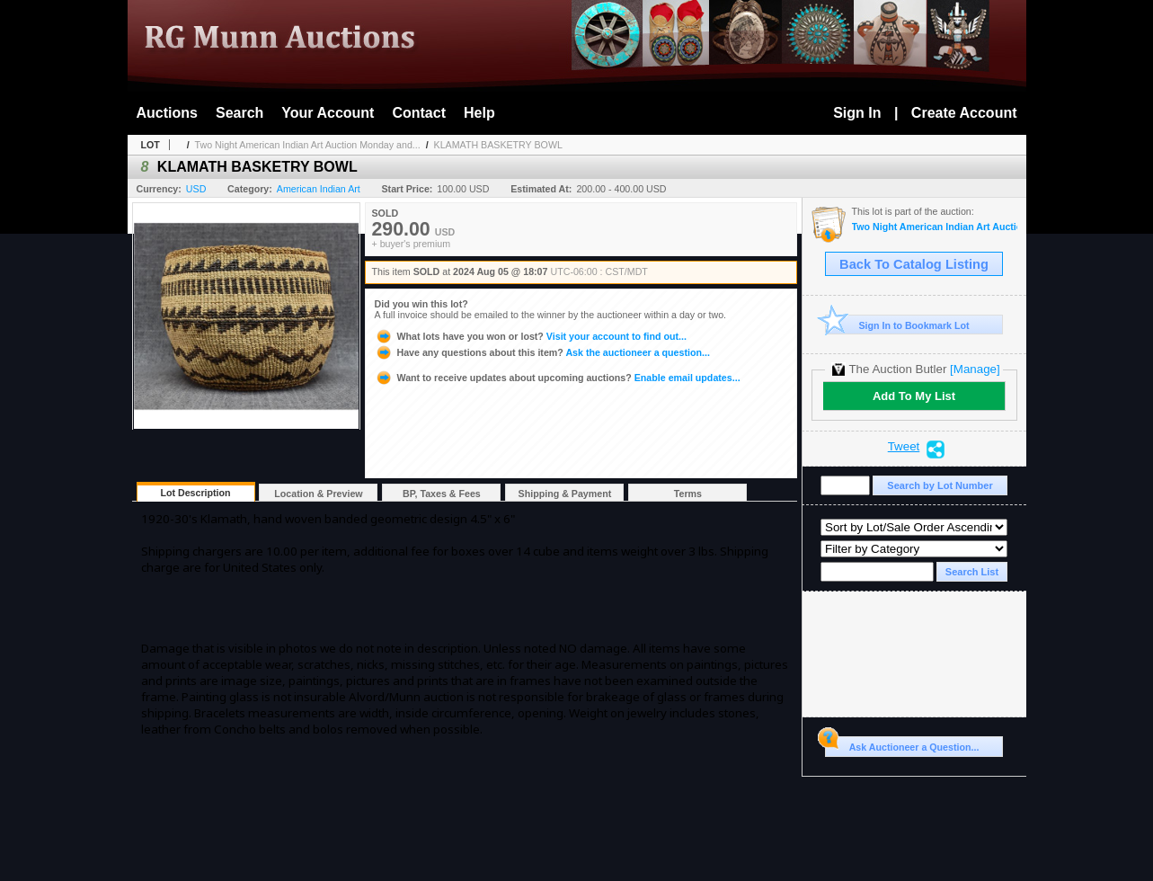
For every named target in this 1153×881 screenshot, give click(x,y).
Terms (688, 493)
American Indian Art (318, 188)
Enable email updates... (558, 377)
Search (239, 112)
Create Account (964, 112)
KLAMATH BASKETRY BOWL (498, 144)
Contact (419, 112)
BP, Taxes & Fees (442, 493)
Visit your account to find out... (531, 336)
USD (196, 188)
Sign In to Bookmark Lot (897, 325)
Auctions (167, 112)
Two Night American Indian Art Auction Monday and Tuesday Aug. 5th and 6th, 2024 (934, 227)
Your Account (327, 112)
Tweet (904, 446)
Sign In (857, 112)
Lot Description (195, 492)
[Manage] (974, 369)
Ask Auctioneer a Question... (902, 744)
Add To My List (914, 396)
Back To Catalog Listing (914, 264)
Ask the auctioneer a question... (542, 352)
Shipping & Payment (565, 493)
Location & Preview (318, 493)
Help (479, 112)
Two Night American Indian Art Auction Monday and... (308, 144)
